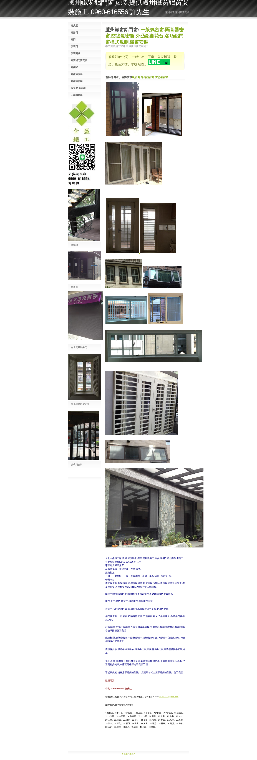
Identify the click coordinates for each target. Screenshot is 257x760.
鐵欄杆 (74, 67)
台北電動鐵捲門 (79, 347)
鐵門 (73, 39)
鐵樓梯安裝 (76, 81)
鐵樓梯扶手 (76, 74)
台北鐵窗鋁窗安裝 (80, 404)
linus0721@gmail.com (168, 697)
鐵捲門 (74, 32)
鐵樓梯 (74, 245)
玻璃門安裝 (76, 464)
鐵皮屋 (74, 25)
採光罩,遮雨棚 (78, 88)
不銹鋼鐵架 (76, 95)
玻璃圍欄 (75, 53)
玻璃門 (74, 46)
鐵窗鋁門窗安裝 (79, 60)
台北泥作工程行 (128, 754)
